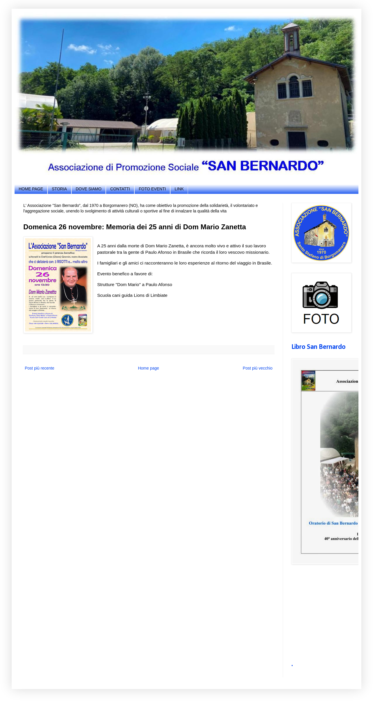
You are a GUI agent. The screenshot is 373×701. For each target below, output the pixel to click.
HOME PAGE (31, 189)
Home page (148, 368)
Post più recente (39, 368)
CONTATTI (120, 189)
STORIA (59, 189)
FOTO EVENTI (152, 189)
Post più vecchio (257, 368)
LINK (179, 189)
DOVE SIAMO (89, 189)
